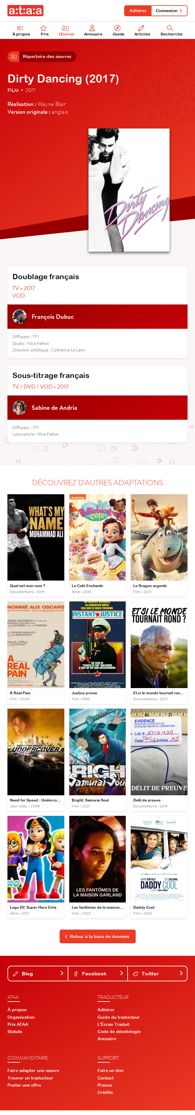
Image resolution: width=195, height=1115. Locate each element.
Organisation (20, 1021)
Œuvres (67, 31)
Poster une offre (24, 1089)
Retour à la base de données (97, 940)
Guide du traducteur (119, 1021)
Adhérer (136, 10)
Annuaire (94, 31)
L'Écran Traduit (113, 1028)
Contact (106, 1082)
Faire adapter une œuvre (33, 1075)
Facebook (98, 978)
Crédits (105, 1096)
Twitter (158, 978)
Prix (45, 31)
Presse (105, 1089)
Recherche (172, 31)
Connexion (168, 10)
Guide (119, 31)
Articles (143, 31)
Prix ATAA (17, 1028)
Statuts (14, 1035)
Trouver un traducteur (30, 1082)
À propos (21, 31)
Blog (38, 978)
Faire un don (110, 1075)
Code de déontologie (119, 1035)
